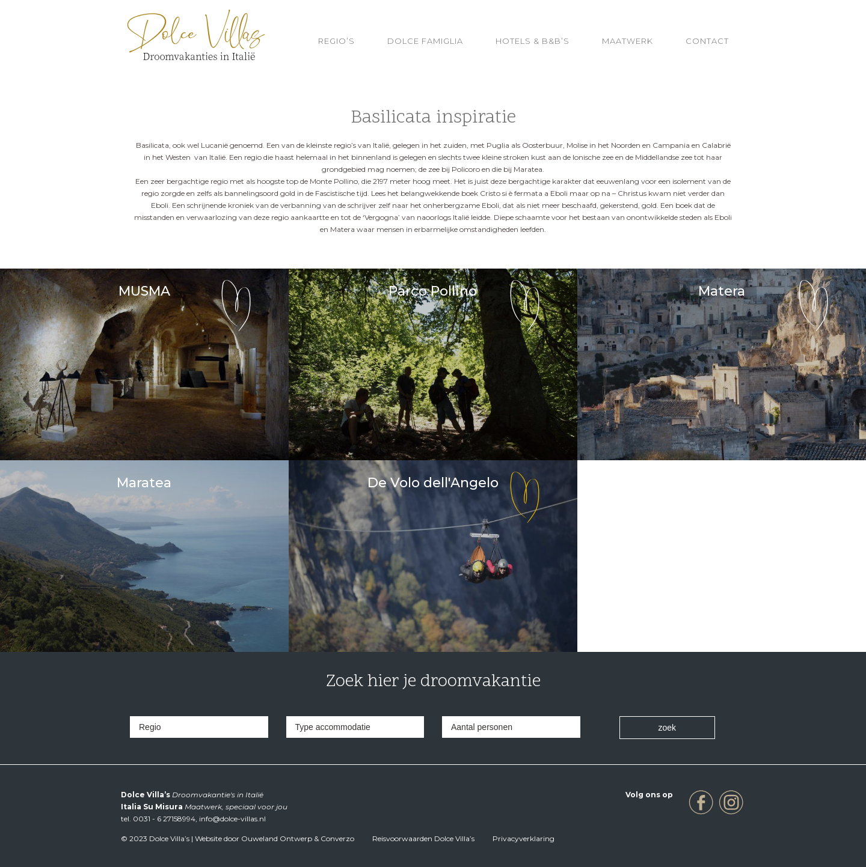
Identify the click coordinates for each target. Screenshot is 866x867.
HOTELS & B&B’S (533, 41)
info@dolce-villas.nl (232, 818)
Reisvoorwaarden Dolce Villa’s (423, 838)
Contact (707, 41)
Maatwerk (627, 41)
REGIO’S (336, 41)
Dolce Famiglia (425, 41)
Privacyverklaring (523, 838)
